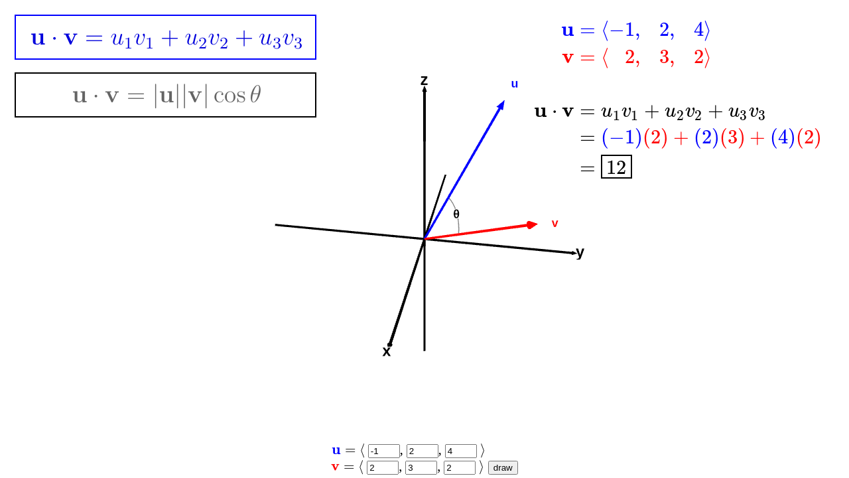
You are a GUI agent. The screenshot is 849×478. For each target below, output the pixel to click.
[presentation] (678, 97)
